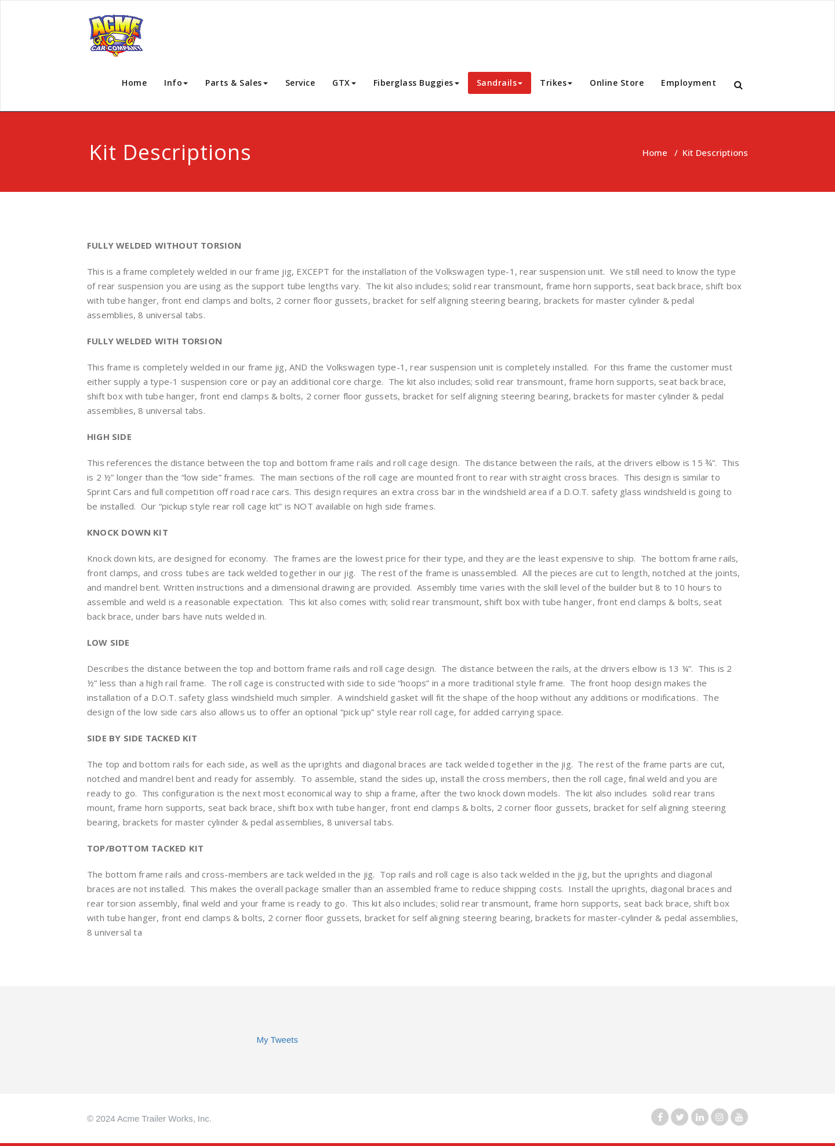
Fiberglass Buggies (416, 82)
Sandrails (500, 82)
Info (176, 82)
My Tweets (277, 1040)
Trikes (556, 82)
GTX (344, 82)
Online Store (617, 82)
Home (134, 82)
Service (300, 82)
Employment (688, 82)
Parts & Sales (236, 82)
